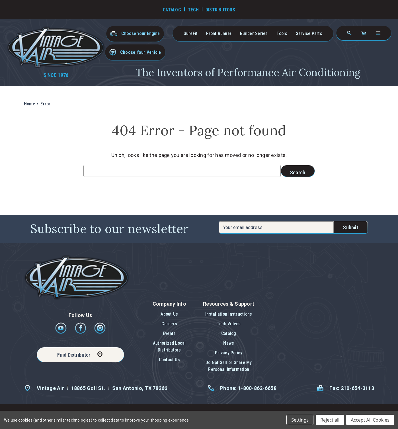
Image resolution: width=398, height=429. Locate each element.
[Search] (349, 33)
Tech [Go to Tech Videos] (193, 10)
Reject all (329, 420)
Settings (300, 420)
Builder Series (254, 33)
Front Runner (218, 33)
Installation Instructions (228, 314)
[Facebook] (81, 332)
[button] (135, 52)
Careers (169, 323)
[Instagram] (100, 332)
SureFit (191, 33)
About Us (169, 314)
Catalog (228, 333)
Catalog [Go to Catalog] (172, 10)
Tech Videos (229, 323)
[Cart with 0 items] (363, 33)
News (228, 343)
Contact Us (169, 359)
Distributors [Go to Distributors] (220, 10)
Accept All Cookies (370, 420)
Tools (281, 33)
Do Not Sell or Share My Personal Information (229, 366)
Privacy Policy (228, 353)
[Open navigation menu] (378, 33)
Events (169, 333)
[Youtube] (61, 332)
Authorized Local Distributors (169, 346)
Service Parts (309, 33)
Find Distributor (73, 355)
